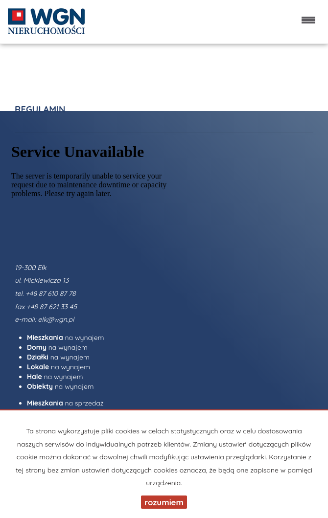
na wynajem (65, 337)
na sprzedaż (65, 403)
